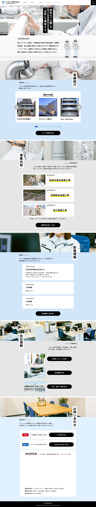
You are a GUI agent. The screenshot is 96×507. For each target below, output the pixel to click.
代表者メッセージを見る (59, 359)
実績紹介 (25, 2)
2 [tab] (40, 126)
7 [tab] (59, 126)
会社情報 (49, 2)
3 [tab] (44, 126)
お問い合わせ (57, 2)
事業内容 (33, 2)
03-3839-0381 (61, 435)
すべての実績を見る (48, 133)
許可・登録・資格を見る (59, 387)
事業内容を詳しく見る (48, 225)
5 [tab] (52, 126)
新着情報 (41, 2)
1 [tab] (36, 126)
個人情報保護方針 (48, 503)
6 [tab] (56, 126)
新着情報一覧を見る (48, 313)
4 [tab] (48, 126)
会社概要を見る (59, 373)
